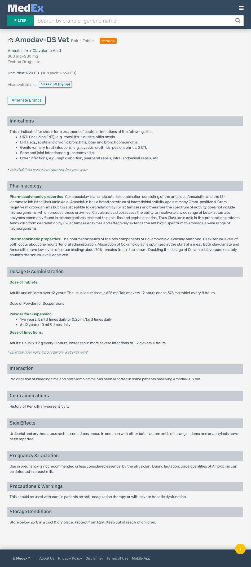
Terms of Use (118, 558)
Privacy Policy (70, 558)
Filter (20, 21)
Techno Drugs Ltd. (25, 61)
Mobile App (141, 558)
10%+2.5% (55, 84)
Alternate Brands (27, 100)
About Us (47, 558)
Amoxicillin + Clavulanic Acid (34, 50)
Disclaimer (94, 558)
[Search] (238, 20)
